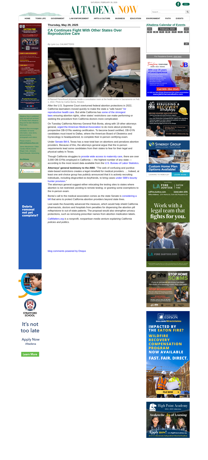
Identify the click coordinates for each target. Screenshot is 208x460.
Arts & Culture (102, 18)
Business (120, 18)
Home (27, 18)
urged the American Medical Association (79, 127)
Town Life (40, 18)
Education (135, 18)
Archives (24, 159)
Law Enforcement (79, 18)
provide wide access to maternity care (101, 156)
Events (179, 18)
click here (177, 56)
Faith (168, 18)
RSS (186, 4)
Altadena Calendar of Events (165, 24)
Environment (153, 18)
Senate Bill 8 (62, 141)
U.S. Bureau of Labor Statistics (121, 163)
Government (57, 18)
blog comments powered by (67, 251)
